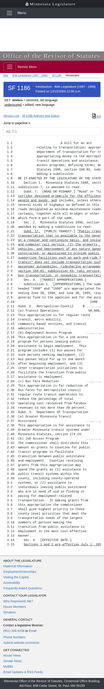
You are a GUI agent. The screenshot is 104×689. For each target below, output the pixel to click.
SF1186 (56, 75)
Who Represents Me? (18, 601)
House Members (14, 606)
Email (32, 631)
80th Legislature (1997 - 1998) (30, 75)
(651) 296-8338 (13, 631)
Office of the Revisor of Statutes (51, 55)
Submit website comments (21, 642)
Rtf (96, 116)
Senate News (12, 661)
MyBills (8, 666)
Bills (5, 75)
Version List (11, 116)
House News (12, 655)
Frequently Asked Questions (22, 588)
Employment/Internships (19, 571)
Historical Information (17, 566)
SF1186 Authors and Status (40, 116)
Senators (9, 612)
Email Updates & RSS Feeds (23, 672)
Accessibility (11, 582)
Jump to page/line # (16, 123)
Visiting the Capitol (16, 577)
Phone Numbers (14, 637)
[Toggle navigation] (9, 13)
